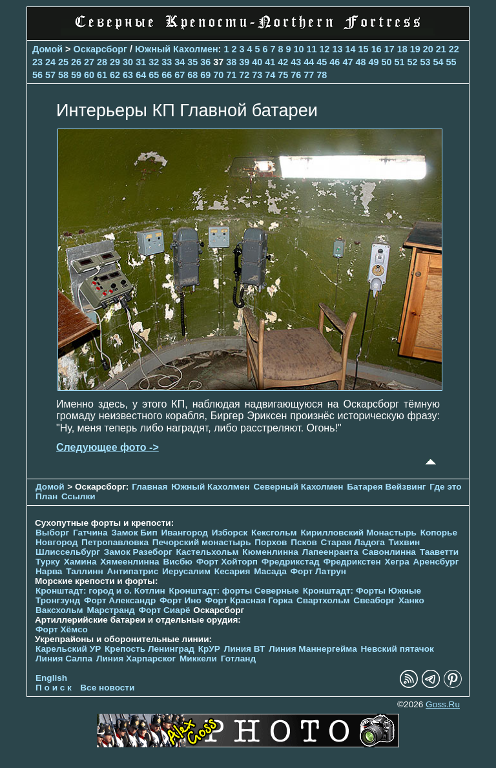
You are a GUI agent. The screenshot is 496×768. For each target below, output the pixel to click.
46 (334, 62)
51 (399, 62)
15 (363, 49)
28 (102, 62)
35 (192, 62)
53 (425, 62)
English (51, 678)
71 (231, 75)
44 (309, 62)
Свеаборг (374, 600)
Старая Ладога (353, 542)
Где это (445, 487)
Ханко (411, 600)
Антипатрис (133, 571)
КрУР (209, 649)
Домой (47, 49)
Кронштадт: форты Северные (234, 591)
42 (283, 62)
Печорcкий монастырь (201, 542)
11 (312, 49)
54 (438, 62)
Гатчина (90, 532)
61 (102, 75)
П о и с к (54, 687)
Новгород (57, 542)
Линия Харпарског (136, 658)
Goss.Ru (443, 704)
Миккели (198, 658)
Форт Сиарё (164, 610)
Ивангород (184, 532)
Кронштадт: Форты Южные (362, 591)
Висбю (177, 561)
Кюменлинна (270, 552)
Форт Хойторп (227, 561)
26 (76, 62)
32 (154, 62)
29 (115, 62)
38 (231, 62)
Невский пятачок (397, 649)
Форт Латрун (318, 571)
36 (205, 62)
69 (205, 75)
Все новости (107, 687)
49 (373, 62)
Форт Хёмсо (62, 629)
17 (389, 49)
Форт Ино (181, 600)
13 (338, 49)
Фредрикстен (351, 561)
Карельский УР (68, 649)
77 (309, 75)
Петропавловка (115, 542)
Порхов (270, 542)
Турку (48, 561)
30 (128, 62)
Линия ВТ (244, 649)
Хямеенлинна (129, 561)
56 (37, 75)
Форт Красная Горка (249, 600)
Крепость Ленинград (149, 649)
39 (244, 62)
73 (257, 75)
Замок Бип (134, 532)
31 (141, 62)
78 (321, 75)
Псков (304, 542)
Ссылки (78, 496)
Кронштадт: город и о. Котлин (100, 591)
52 (412, 62)
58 (63, 75)
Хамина (80, 561)
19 (415, 49)
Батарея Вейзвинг (386, 487)
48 (360, 62)
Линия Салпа (64, 658)
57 (50, 75)
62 (115, 75)
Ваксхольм (59, 610)
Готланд (238, 658)
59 (76, 75)
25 (63, 62)
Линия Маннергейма (313, 649)
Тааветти (439, 552)
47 (347, 62)
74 (270, 75)
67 (179, 75)
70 (218, 75)
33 (166, 62)
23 (37, 62)
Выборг (52, 532)
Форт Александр (120, 600)
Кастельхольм (207, 552)
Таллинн (84, 571)
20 (428, 49)
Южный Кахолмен (176, 49)
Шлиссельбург (68, 552)
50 (386, 62)
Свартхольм (323, 600)
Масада (270, 571)
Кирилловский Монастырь (358, 532)
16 (376, 49)
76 (296, 75)
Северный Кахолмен (298, 487)
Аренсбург (436, 561)
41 (270, 62)
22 (454, 49)
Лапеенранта (330, 552)
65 (154, 75)
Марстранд (110, 610)
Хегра (397, 561)
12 (325, 49)
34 (179, 62)
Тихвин (404, 542)
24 (50, 62)
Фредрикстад (291, 561)
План (46, 496)
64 (141, 75)
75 (283, 75)
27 (89, 62)
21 (441, 49)
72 (244, 75)
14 (351, 49)
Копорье (438, 532)
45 (321, 62)
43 (296, 62)
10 (299, 49)
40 (257, 62)
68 (192, 75)
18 (402, 49)
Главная (149, 487)
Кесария (232, 571)
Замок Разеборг (138, 552)
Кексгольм (274, 532)
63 (128, 75)
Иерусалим (186, 571)
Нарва (49, 571)
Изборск (230, 532)
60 (89, 75)
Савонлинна (389, 552)
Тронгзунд (58, 600)
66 (166, 75)
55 (451, 62)
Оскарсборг (100, 49)
